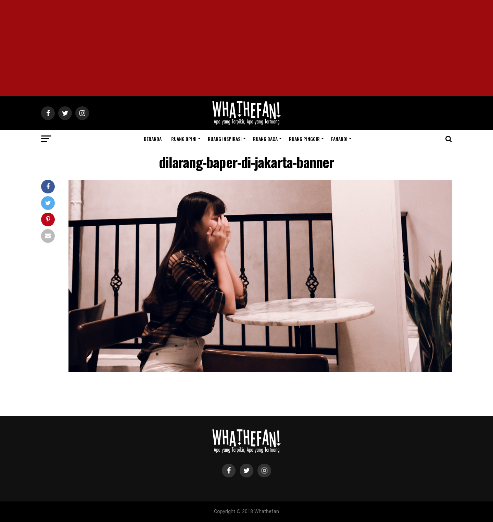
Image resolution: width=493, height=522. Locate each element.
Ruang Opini (184, 138)
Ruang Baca (265, 138)
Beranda (153, 138)
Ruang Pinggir (304, 138)
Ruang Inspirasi (225, 138)
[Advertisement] (246, 48)
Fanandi (339, 138)
